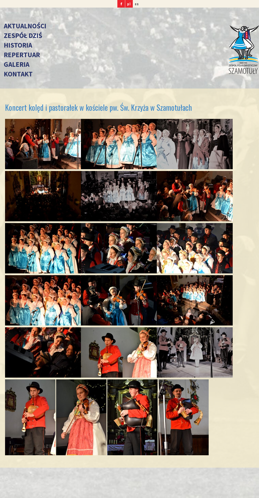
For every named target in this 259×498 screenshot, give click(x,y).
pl (129, 3)
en (137, 3)
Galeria (16, 64)
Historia (18, 45)
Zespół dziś (23, 35)
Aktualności (25, 25)
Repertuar (22, 54)
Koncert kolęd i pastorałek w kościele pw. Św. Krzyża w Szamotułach (98, 107)
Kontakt (18, 74)
